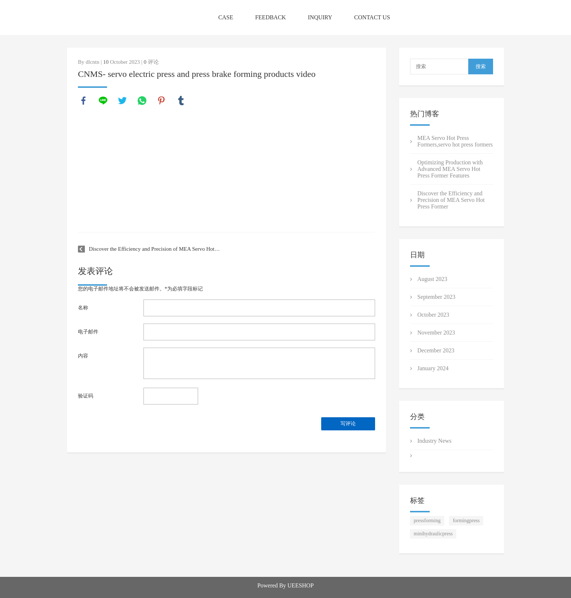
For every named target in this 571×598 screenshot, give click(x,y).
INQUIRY (320, 17)
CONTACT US (372, 17)
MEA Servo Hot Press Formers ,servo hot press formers (455, 141)
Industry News (434, 441)
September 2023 (436, 297)
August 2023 (432, 279)
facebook (83, 100)
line (103, 100)
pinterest (161, 100)
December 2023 (435, 350)
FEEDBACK (270, 17)
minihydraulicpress (433, 533)
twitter (122, 100)
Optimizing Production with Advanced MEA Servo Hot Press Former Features (450, 169)
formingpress (466, 520)
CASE (225, 17)
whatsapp (142, 100)
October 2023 (433, 315)
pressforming (427, 520)
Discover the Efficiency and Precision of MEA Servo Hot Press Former (155, 249)
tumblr (181, 100)
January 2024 (433, 368)
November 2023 (436, 332)
